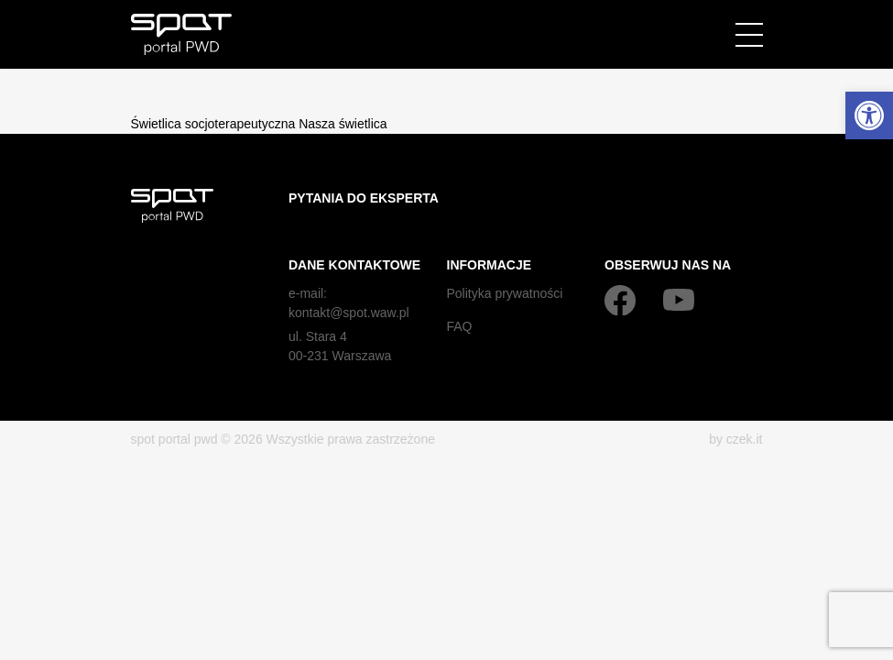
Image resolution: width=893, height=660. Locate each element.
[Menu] (749, 35)
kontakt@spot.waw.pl (349, 312)
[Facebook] (620, 299)
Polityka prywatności (505, 293)
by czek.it (735, 439)
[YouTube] (678, 299)
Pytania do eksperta (364, 198)
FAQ (460, 326)
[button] (869, 115)
